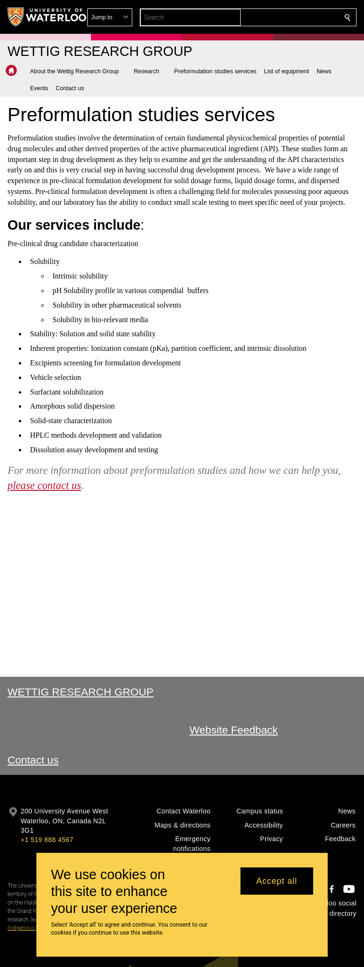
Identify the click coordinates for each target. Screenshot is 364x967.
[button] (280, 17)
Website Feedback (234, 730)
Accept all (276, 881)
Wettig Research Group (80, 692)
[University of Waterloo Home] (47, 17)
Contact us (33, 760)
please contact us (44, 485)
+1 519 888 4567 (47, 839)
